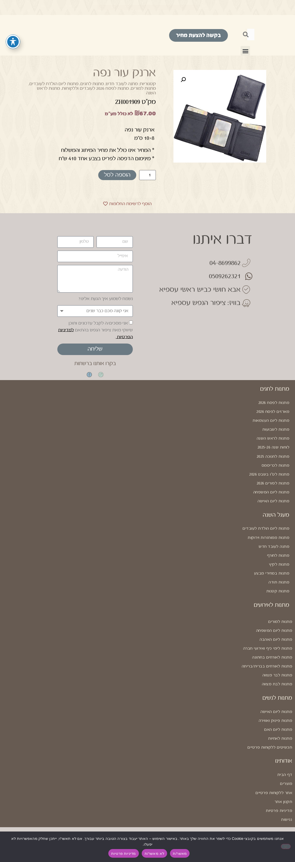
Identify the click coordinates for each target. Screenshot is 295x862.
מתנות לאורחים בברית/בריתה (267, 654)
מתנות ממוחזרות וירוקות (268, 531)
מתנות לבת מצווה (277, 670)
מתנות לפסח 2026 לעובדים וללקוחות (95, 88)
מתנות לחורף (278, 548)
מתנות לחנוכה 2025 (273, 453)
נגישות (286, 800)
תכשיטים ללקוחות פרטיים (269, 731)
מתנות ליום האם (278, 714)
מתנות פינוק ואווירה (275, 706)
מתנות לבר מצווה (277, 662)
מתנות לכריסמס (276, 462)
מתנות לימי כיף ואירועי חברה (267, 637)
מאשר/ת (180, 853)
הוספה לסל (117, 175)
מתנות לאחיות (280, 723)
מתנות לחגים (92, 83)
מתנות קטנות (278, 581)
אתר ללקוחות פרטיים (274, 775)
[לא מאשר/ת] (286, 846)
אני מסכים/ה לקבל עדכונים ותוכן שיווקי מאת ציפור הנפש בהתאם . (95, 330)
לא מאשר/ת (154, 853)
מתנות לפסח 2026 (274, 403)
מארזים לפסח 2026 (272, 411)
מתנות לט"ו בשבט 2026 (269, 470)
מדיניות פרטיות (279, 792)
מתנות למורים (143, 88)
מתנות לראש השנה (273, 436)
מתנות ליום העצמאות (271, 419)
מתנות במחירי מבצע (272, 564)
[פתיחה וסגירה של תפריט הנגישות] (13, 42)
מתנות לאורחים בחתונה (272, 645)
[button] (245, 51)
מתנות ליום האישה (273, 495)
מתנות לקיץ (279, 556)
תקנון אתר (283, 783)
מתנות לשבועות (276, 428)
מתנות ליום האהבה (276, 628)
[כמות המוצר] (147, 175)
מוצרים (286, 766)
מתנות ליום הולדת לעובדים (53, 83)
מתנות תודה (278, 573)
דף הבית (284, 758)
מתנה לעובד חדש (122, 83)
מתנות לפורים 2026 (273, 478)
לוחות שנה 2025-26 (274, 445)
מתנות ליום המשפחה (271, 487)
